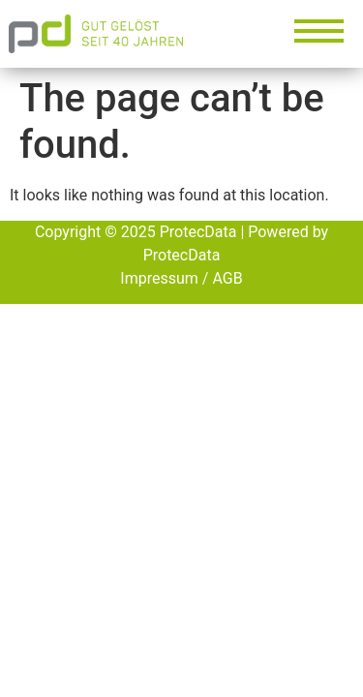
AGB (227, 278)
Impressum (159, 278)
